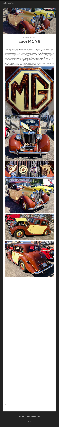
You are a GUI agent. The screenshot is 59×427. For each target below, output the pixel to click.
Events (44, 2)
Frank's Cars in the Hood (29, 414)
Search (34, 2)
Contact (54, 2)
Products (40, 2)
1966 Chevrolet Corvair (10, 402)
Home (31, 2)
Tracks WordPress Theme (25, 425)
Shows (49, 2)
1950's (34, 35)
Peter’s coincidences (49, 402)
